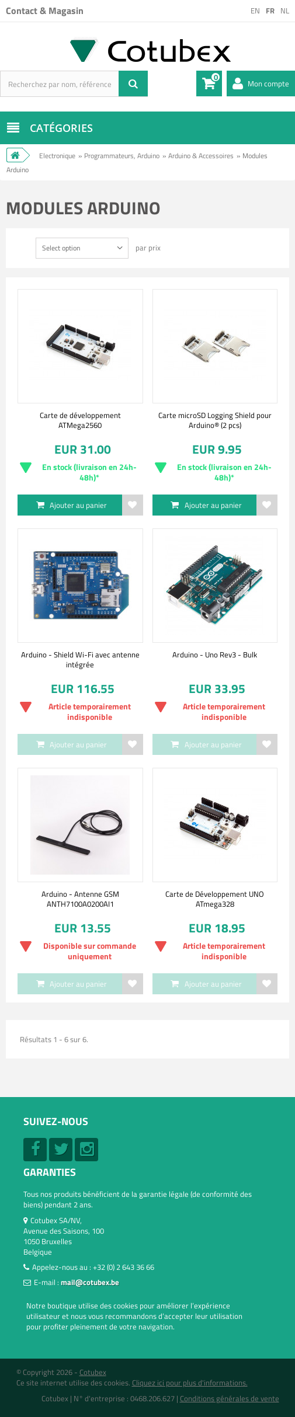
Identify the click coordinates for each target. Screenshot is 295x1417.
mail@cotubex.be (90, 1282)
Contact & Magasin (45, 11)
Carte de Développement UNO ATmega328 (214, 898)
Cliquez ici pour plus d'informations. (190, 1382)
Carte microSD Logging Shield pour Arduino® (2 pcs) (215, 419)
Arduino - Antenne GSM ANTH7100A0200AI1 (80, 898)
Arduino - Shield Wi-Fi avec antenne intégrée (80, 659)
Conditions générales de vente (229, 1398)
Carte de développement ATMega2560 (80, 419)
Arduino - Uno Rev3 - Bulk (214, 654)
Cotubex (92, 1372)
